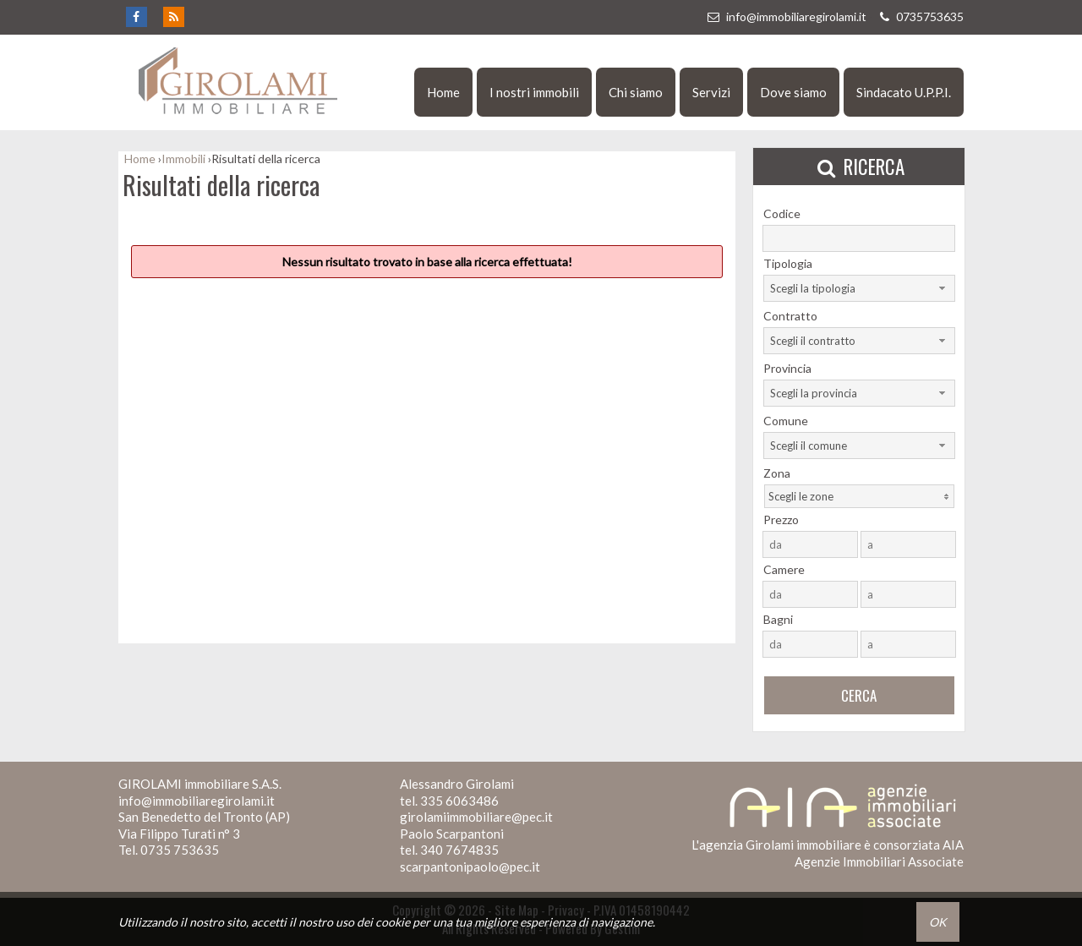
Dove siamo (793, 92)
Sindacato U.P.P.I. (903, 92)
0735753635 (920, 16)
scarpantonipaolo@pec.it (470, 866)
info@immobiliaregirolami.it (786, 16)
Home (443, 92)
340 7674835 (459, 849)
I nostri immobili (534, 92)
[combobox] (859, 288)
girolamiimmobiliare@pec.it (476, 816)
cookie (392, 922)
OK (938, 922)
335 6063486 (459, 800)
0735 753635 (179, 849)
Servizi (711, 92)
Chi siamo (636, 92)
